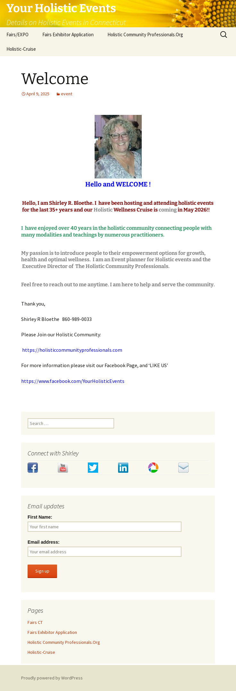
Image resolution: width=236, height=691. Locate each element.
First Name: (40, 517)
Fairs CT (35, 622)
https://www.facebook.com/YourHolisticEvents (72, 381)
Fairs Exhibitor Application (68, 34)
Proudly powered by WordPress (52, 678)
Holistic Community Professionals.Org (145, 34)
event (66, 94)
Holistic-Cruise (21, 49)
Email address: (44, 542)
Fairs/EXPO (17, 34)
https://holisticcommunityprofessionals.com (72, 350)
